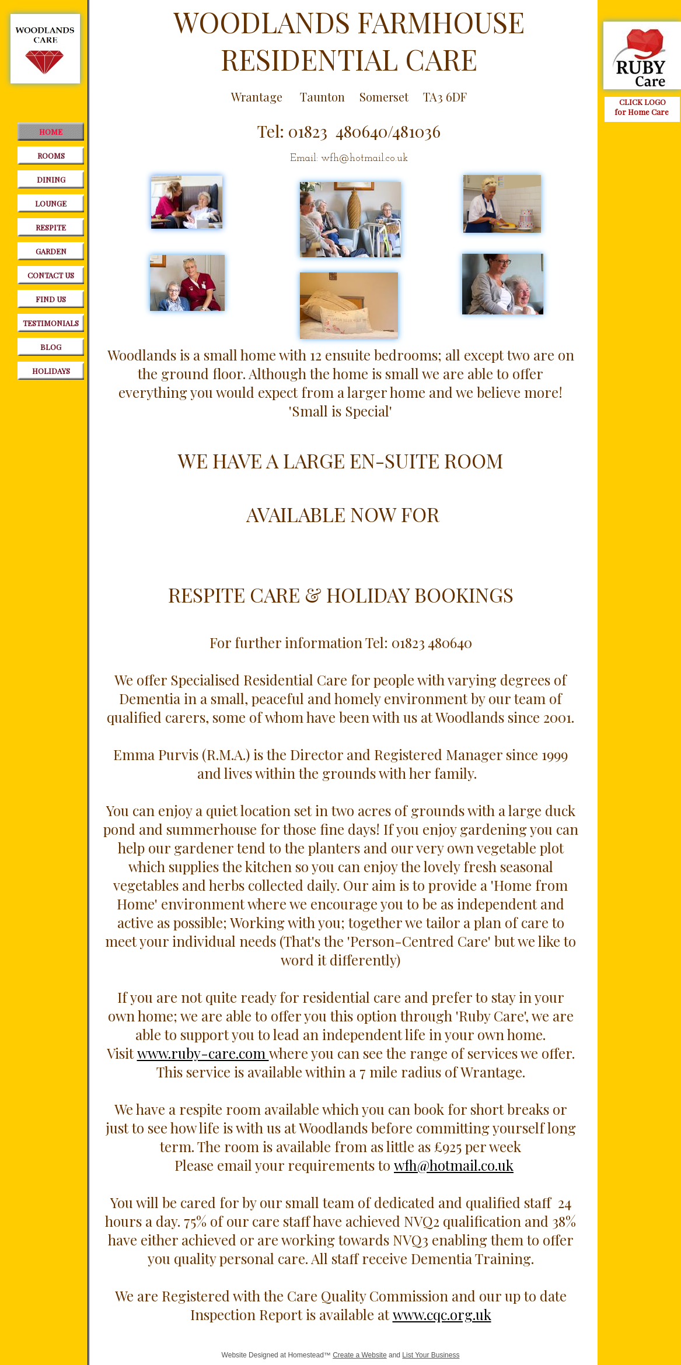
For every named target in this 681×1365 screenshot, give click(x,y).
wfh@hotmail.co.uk (454, 1165)
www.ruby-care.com (203, 1053)
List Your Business (430, 1355)
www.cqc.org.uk (442, 1314)
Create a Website (360, 1355)
